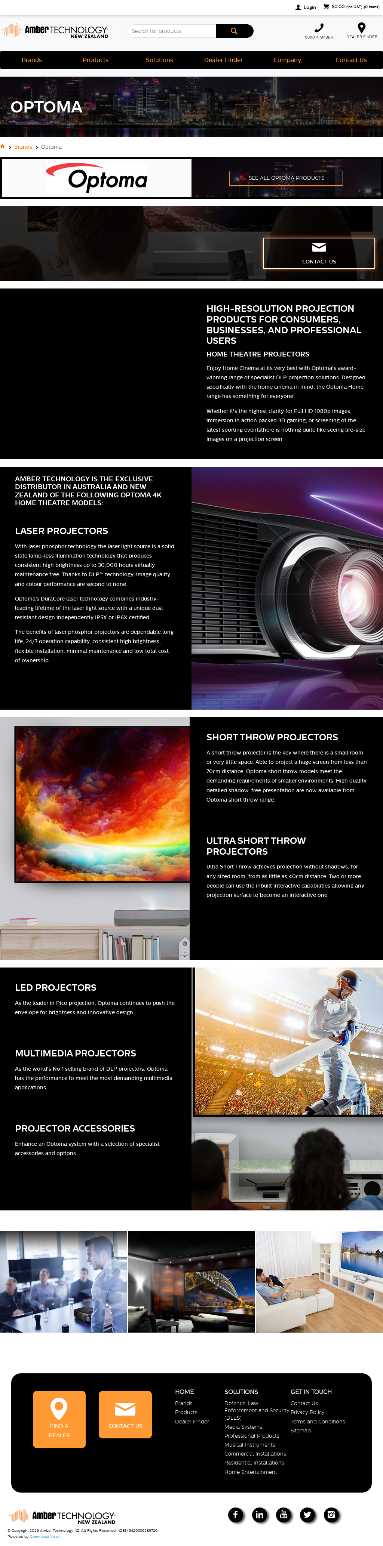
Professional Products (251, 1436)
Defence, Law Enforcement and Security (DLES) (256, 1410)
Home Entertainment (250, 1472)
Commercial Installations (255, 1454)
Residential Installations (254, 1463)
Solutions (159, 60)
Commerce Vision (45, 1536)
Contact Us (351, 60)
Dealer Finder (223, 60)
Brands (32, 60)
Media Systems (243, 1427)
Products (95, 60)
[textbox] (171, 31)
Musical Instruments (249, 1445)
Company (287, 60)
